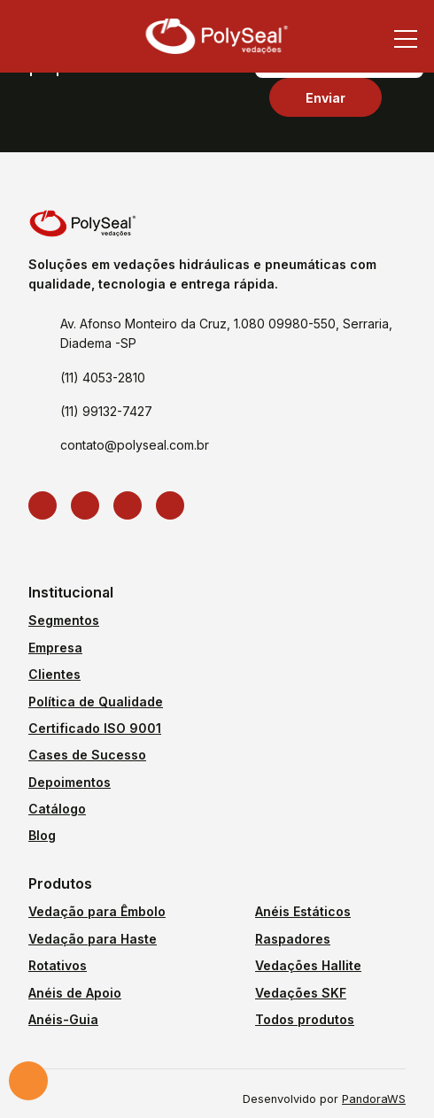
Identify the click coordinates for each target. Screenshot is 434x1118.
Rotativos (57, 965)
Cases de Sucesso (87, 754)
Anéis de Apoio (74, 992)
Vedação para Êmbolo (97, 911)
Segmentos (63, 620)
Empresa (55, 647)
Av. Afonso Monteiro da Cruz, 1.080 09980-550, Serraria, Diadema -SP (226, 333)
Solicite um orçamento (28, 1080)
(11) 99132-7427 (106, 411)
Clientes (54, 674)
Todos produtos (304, 1019)
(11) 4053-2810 (102, 377)
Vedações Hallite (308, 965)
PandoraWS (374, 1100)
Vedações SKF (300, 992)
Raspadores (292, 938)
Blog (42, 835)
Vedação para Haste (92, 938)
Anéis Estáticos (303, 911)
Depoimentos (69, 782)
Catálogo (57, 808)
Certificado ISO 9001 (94, 728)
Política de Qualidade (95, 701)
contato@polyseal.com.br (134, 444)
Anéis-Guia (63, 1019)
